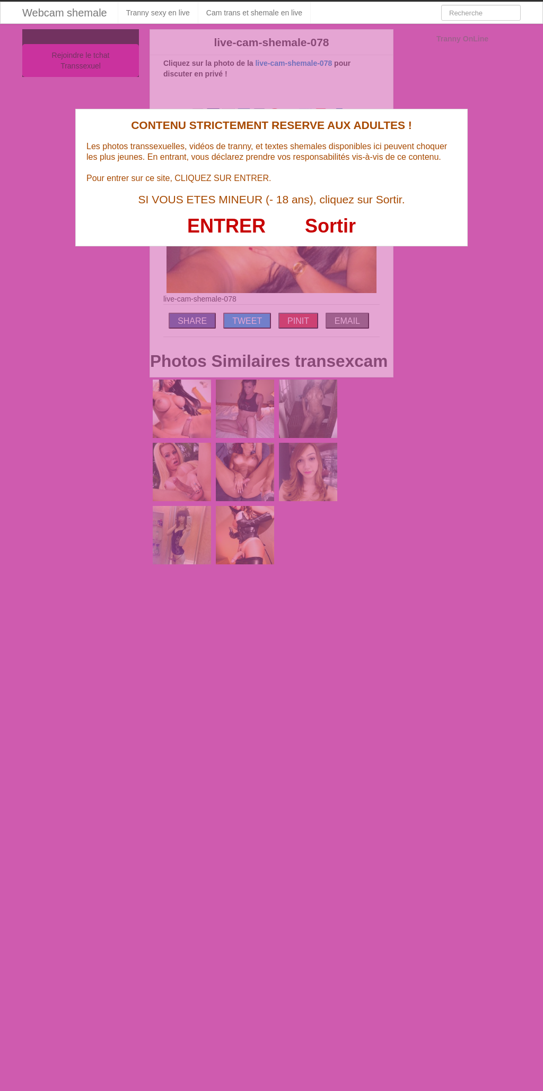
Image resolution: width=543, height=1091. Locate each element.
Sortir (330, 226)
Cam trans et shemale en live (254, 12)
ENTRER (226, 226)
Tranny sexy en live (158, 12)
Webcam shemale (64, 13)
